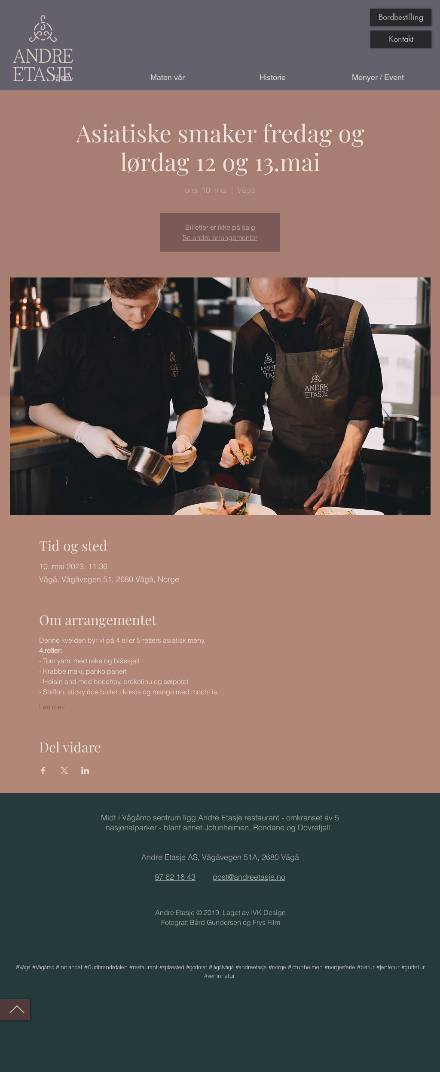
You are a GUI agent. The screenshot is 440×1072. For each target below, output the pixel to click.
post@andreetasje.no (249, 877)
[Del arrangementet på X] (64, 770)
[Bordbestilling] (400, 17)
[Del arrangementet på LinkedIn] (85, 770)
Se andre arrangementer (220, 237)
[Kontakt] (400, 39)
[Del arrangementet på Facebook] (43, 770)
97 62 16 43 (175, 877)
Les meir (52, 706)
